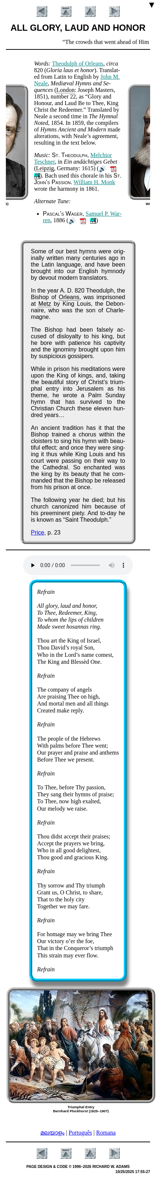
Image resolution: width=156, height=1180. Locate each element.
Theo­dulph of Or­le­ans (77, 63)
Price (37, 532)
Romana (106, 1132)
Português (80, 1132)
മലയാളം (52, 1132)
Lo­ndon (65, 90)
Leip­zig (45, 168)
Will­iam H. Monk (94, 182)
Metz (44, 304)
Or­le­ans (69, 297)
